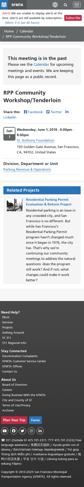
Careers (7, 390)
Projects (7, 327)
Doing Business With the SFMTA (24, 395)
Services (7, 322)
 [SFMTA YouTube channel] (5, 431)
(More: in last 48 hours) (22, 23)
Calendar (26, 31)
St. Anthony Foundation (35, 140)
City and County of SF (17, 400)
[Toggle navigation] (77, 5)
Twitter (56, 112)
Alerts (6, 13)
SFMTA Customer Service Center (24, 361)
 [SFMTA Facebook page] (13, 431)
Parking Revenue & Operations (27, 169)
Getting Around (13, 333)
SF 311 (6, 338)
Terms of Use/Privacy (16, 405)
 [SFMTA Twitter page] (22, 431)
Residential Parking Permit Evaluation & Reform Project (48, 201)
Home (9, 31)
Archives (8, 410)
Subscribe (73, 18)
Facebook (35, 112)
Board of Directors (14, 385)
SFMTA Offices (12, 366)
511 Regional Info (14, 343)
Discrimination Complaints (19, 356)
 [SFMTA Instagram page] (31, 431)
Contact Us (9, 371)
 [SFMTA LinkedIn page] (40, 431)
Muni (5, 317)
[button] (55, 4)
